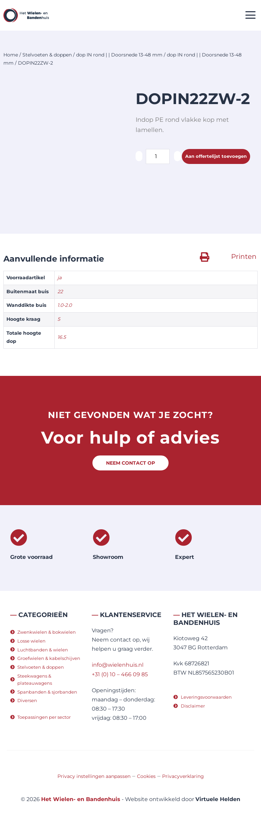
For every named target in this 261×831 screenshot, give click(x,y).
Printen (244, 256)
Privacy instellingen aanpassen (93, 776)
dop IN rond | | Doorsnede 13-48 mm (119, 55)
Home (10, 55)
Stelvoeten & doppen (47, 55)
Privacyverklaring (183, 776)
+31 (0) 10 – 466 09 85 (120, 674)
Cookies (146, 776)
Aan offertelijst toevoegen (216, 156)
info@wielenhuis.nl (117, 665)
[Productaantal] (158, 156)
